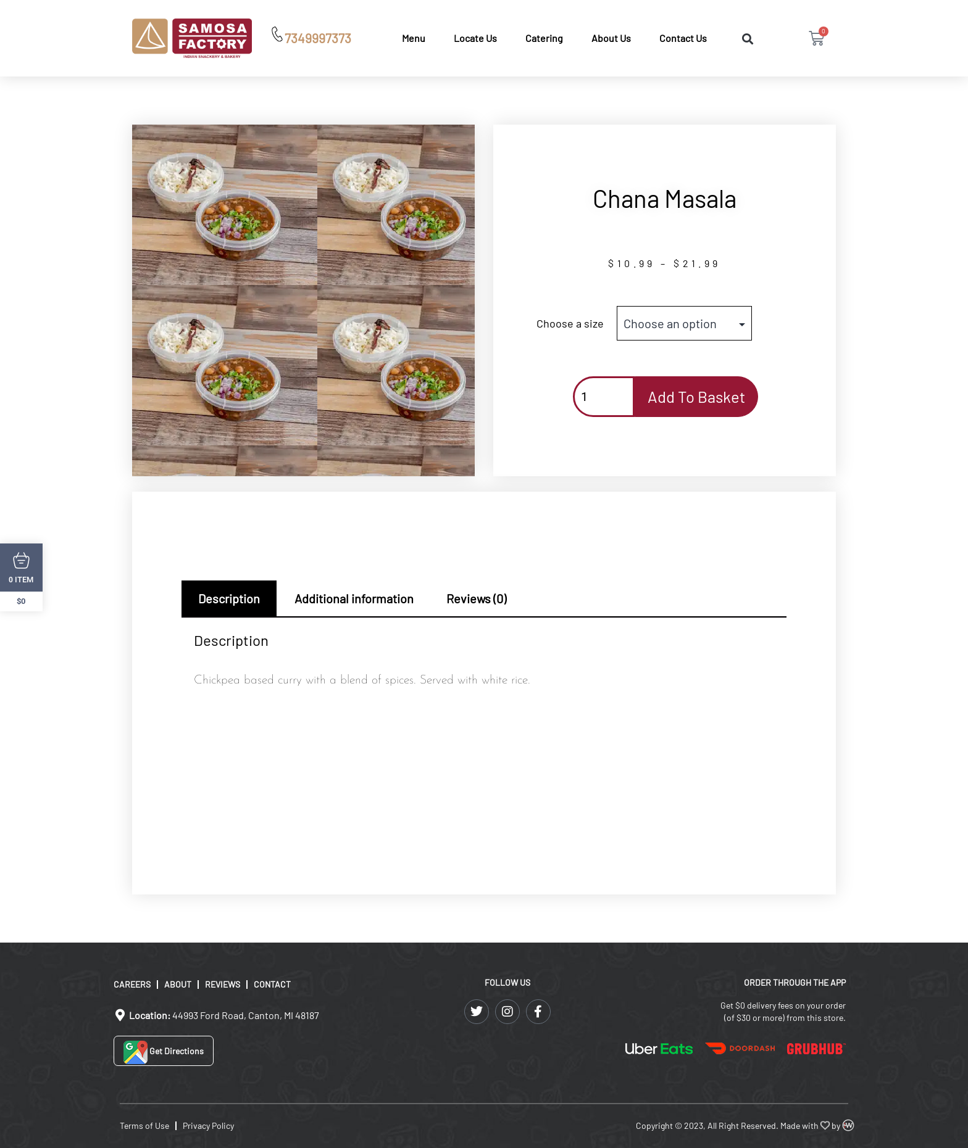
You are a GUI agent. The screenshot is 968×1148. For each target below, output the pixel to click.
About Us (611, 38)
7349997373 (318, 38)
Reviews (222, 984)
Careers (132, 984)
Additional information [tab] (354, 598)
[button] (747, 39)
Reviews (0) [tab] (476, 598)
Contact (272, 984)
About (177, 984)
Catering (544, 38)
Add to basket (696, 396)
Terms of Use (144, 1125)
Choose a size (570, 323)
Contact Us (683, 38)
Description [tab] (229, 598)
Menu (413, 38)
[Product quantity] (604, 396)
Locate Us (475, 38)
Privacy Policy (208, 1125)
